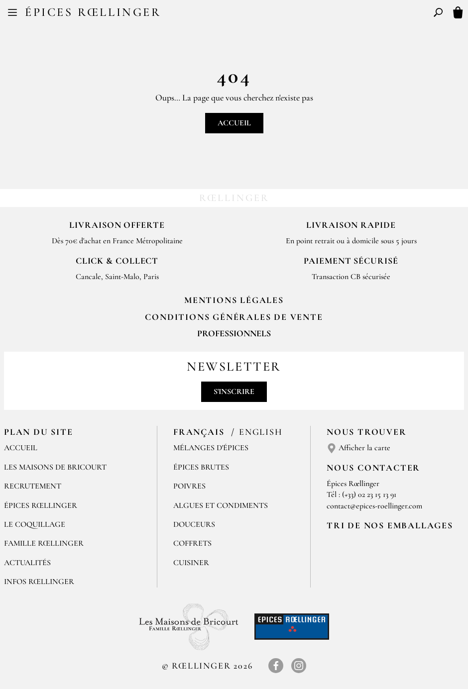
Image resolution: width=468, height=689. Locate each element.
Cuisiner (191, 563)
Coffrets (192, 543)
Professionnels (234, 333)
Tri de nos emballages (390, 525)
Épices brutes (201, 467)
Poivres (189, 486)
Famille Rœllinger (44, 543)
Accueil (234, 123)
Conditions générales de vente (234, 316)
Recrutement (32, 486)
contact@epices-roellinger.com (374, 506)
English (261, 431)
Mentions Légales (234, 300)
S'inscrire (234, 391)
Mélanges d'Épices (210, 448)
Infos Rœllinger (39, 582)
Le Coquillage (34, 524)
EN (243, 13)
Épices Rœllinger (93, 12)
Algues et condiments (220, 505)
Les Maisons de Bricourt (55, 467)
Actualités (27, 563)
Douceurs (194, 524)
